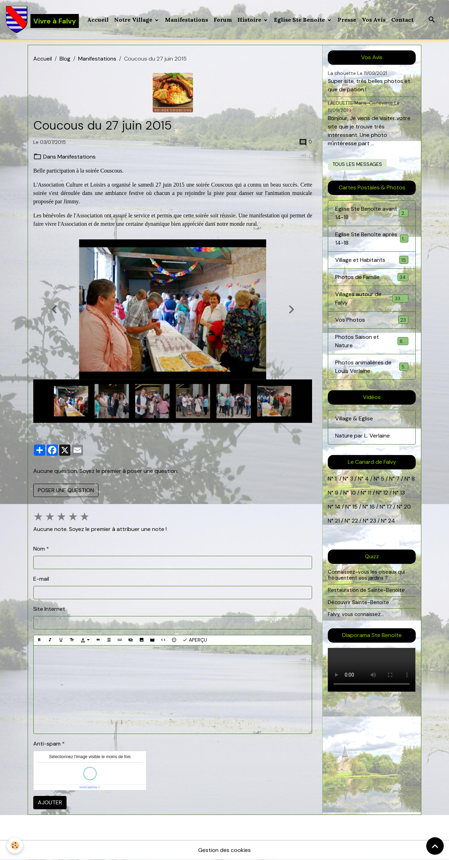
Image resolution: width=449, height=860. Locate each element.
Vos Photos (371, 320)
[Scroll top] (435, 846)
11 (368, 492)
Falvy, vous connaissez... (356, 614)
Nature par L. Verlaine (362, 435)
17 (389, 506)
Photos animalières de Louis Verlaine (371, 367)
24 (391, 520)
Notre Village (134, 19)
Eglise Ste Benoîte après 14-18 (371, 238)
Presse (347, 19)
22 (354, 520)
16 (372, 506)
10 (352, 492)
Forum (223, 19)
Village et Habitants (371, 260)
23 (373, 520)
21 (338, 520)
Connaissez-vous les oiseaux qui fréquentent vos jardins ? (366, 575)
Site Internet (49, 609)
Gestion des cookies (224, 850)
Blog (65, 58)
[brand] (42, 20)
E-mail (41, 578)
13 (402, 492)
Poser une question (66, 490)
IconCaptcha (88, 787)
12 (386, 492)
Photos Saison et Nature (371, 341)
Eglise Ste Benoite (300, 19)
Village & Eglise (354, 418)
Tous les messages (357, 164)
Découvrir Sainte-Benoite (358, 602)
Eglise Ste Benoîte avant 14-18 (371, 213)
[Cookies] (15, 845)
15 (355, 506)
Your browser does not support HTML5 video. (371, 670)
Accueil (98, 19)
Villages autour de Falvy (371, 298)
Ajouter (50, 802)
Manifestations (186, 19)
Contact (402, 19)
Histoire (250, 19)
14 (337, 506)
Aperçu (194, 640)
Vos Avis (374, 19)
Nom (39, 548)
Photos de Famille (371, 277)
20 (406, 506)
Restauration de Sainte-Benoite (366, 590)
